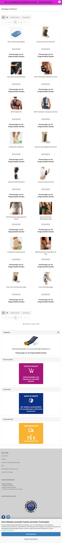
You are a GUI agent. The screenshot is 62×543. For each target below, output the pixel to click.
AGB (2, 465)
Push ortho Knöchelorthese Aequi (16, 287)
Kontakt (3, 459)
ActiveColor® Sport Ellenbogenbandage (46, 218)
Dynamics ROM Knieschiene (16, 182)
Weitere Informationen (31, 539)
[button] (3, 17)
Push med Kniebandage (46, 287)
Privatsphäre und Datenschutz (9, 469)
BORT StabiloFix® (16, 112)
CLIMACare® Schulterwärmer (16, 252)
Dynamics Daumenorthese (46, 182)
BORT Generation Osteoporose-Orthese (46, 112)
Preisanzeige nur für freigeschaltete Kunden (31, 353)
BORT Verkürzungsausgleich (16, 42)
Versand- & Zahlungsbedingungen (10, 462)
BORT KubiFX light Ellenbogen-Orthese (45, 77)
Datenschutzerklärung (7, 530)
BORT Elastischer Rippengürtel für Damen (16, 218)
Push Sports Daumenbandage (16, 77)
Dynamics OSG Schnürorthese (46, 42)
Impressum (4, 456)
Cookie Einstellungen (7, 472)
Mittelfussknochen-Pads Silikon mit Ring (45, 253)
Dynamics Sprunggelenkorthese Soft (46, 147)
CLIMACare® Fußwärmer (16, 147)
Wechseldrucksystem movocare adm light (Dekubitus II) (31, 349)
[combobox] (15, 17)
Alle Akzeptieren (31, 534)
